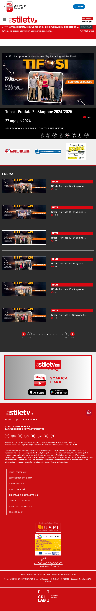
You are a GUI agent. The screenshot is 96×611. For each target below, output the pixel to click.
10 (56, 334)
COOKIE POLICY (16, 512)
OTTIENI (79, 6)
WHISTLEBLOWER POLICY (20, 506)
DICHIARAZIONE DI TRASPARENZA (24, 495)
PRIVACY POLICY (16, 483)
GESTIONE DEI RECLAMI (19, 501)
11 (59, 334)
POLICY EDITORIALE (18, 472)
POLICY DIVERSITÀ (17, 489)
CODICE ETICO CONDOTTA (20, 478)
